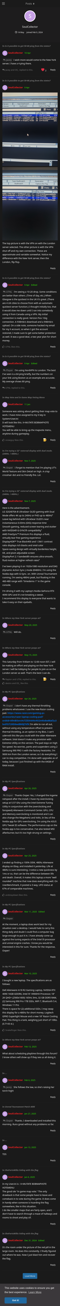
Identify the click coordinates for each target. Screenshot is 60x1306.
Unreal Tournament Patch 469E (20, 1106)
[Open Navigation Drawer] (3, 3)
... (6, 1073)
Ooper (9, 467)
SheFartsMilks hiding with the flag (21, 1170)
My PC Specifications (15, 691)
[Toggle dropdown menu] (30, 3)
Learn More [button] (35, 1292)
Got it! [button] (15, 1300)
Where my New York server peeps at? (23, 618)
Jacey (9, 59)
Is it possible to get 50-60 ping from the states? (28, 46)
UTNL (9, 291)
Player (9, 370)
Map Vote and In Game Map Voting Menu (25, 397)
